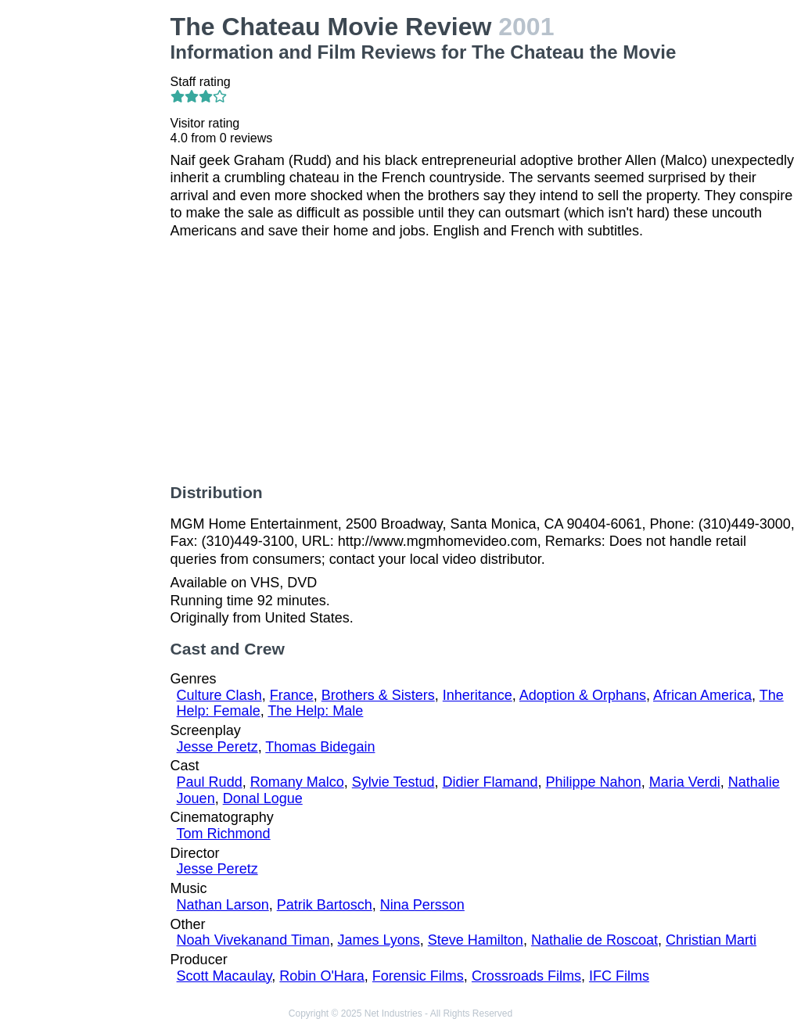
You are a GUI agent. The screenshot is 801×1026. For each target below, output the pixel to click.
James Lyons (378, 940)
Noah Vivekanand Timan (253, 940)
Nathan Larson (223, 905)
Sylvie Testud (393, 782)
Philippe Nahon (593, 782)
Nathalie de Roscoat (594, 940)
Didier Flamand (489, 782)
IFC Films (619, 976)
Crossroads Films (526, 976)
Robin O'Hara (321, 976)
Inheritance (477, 695)
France (292, 695)
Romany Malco (297, 782)
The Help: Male (315, 711)
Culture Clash (219, 695)
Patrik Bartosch (324, 905)
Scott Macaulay (224, 976)
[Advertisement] (88, 247)
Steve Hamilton (475, 940)
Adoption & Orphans (582, 695)
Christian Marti (711, 940)
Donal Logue (263, 798)
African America (702, 695)
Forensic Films (418, 976)
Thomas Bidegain (320, 747)
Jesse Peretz (217, 747)
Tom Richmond (224, 833)
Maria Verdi (684, 782)
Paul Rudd (209, 782)
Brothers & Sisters (378, 695)
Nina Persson (422, 905)
